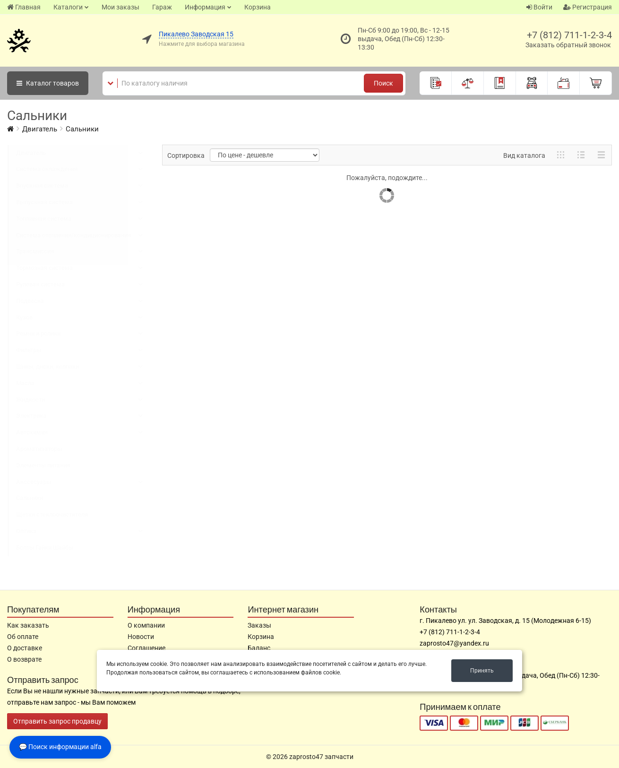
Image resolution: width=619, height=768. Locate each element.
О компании (146, 625)
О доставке (24, 648)
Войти (539, 7)
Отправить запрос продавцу (57, 721)
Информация (205, 7)
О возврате (24, 659)
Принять (482, 670)
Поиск (383, 83)
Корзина (257, 7)
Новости (141, 636)
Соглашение (146, 648)
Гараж (162, 7)
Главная (24, 7)
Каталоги (68, 7)
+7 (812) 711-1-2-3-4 (569, 35)
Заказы (259, 625)
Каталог (48, 83)
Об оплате (22, 636)
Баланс (259, 648)
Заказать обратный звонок (568, 45)
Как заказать (28, 625)
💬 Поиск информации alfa (60, 747)
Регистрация (587, 7)
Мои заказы (120, 7)
